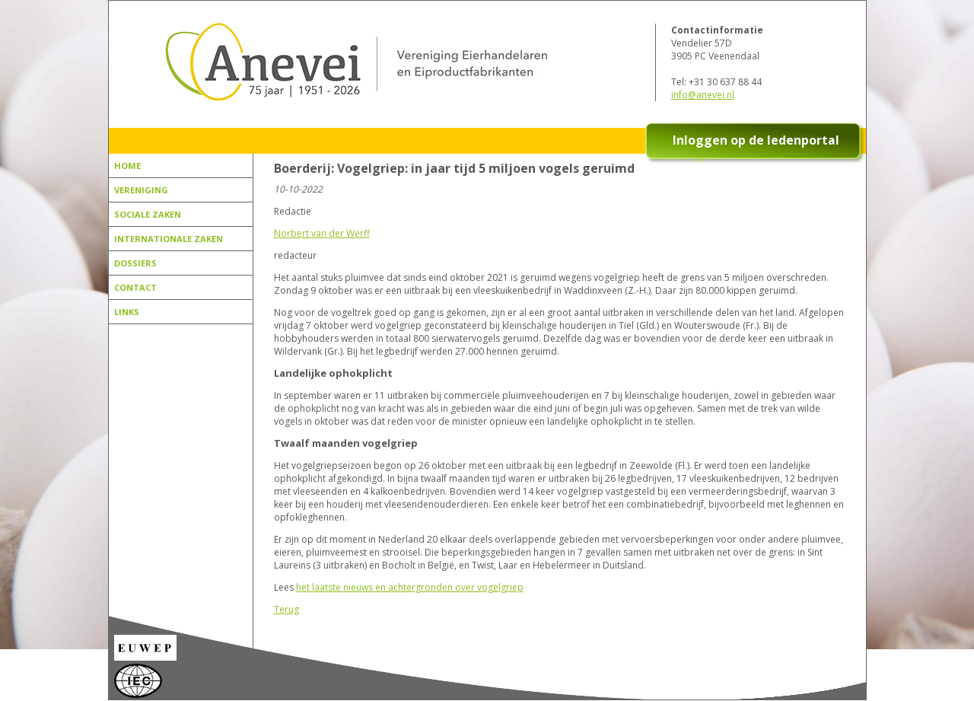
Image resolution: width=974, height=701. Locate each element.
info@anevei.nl (702, 94)
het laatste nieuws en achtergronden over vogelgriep (410, 587)
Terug (286, 609)
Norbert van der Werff (322, 233)
